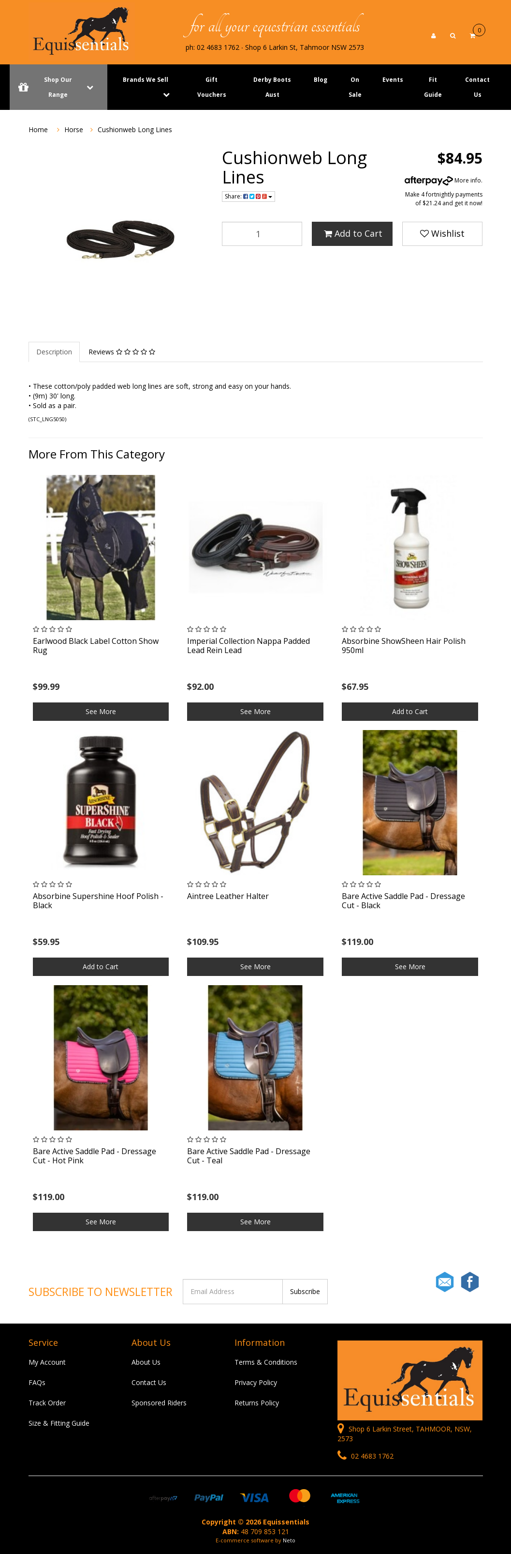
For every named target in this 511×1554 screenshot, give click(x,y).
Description (54, 351)
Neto (289, 1540)
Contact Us (477, 87)
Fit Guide (433, 87)
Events (392, 80)
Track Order (47, 1402)
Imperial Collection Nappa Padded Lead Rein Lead (248, 645)
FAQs (37, 1382)
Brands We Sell (145, 80)
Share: (248, 196)
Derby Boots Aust (272, 87)
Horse (73, 129)
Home (38, 129)
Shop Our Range (58, 87)
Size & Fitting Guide (59, 1423)
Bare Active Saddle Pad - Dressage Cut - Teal (248, 1156)
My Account (47, 1362)
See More (101, 711)
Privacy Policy (255, 1382)
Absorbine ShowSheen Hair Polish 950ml (404, 645)
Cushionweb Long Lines (135, 129)
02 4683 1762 (365, 1456)
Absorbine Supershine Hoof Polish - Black (98, 901)
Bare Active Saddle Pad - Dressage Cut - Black (403, 901)
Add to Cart (353, 233)
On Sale (355, 87)
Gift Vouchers (211, 87)
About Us (146, 1362)
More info (443, 180)
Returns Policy (256, 1402)
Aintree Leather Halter (228, 896)
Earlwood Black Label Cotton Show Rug (96, 645)
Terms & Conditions (265, 1362)
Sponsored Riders (159, 1402)
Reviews (121, 351)
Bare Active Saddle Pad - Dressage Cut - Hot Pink (94, 1156)
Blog (320, 80)
